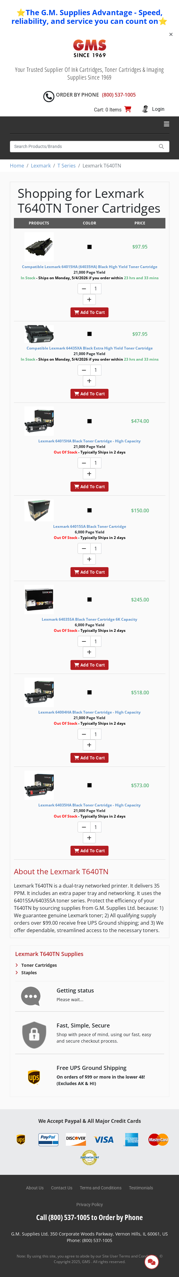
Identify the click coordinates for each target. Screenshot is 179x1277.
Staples (28, 972)
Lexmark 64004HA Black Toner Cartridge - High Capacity (89, 712)
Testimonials (141, 1187)
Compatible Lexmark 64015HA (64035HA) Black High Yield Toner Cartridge (89, 266)
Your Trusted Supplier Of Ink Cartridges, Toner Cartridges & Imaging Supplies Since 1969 (89, 73)
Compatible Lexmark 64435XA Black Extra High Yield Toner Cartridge (90, 348)
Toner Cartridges (38, 965)
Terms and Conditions (100, 1187)
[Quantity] (95, 288)
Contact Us (61, 1187)
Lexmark (41, 165)
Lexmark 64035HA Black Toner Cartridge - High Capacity (89, 805)
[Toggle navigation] (166, 124)
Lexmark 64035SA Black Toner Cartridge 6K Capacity (89, 619)
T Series (67, 165)
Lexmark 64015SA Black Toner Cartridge (89, 526)
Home (17, 165)
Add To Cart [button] (89, 312)
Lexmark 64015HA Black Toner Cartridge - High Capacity (89, 441)
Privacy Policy (89, 1204)
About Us (35, 1187)
